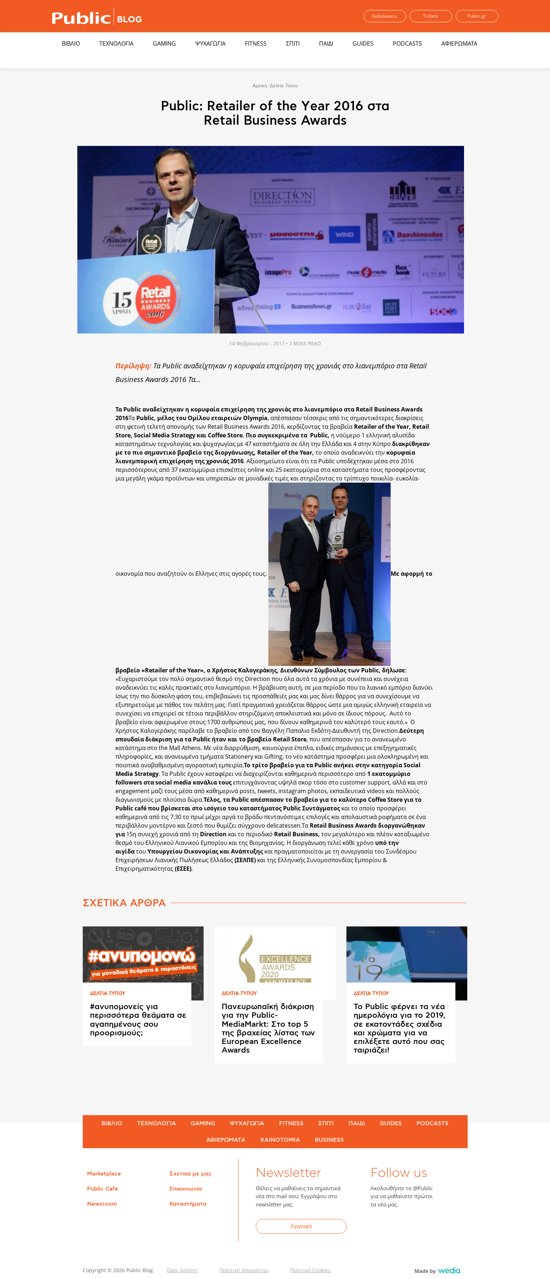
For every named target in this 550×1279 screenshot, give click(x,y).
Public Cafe (102, 1189)
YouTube (415, 1227)
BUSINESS (329, 1140)
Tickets (430, 16)
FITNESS (256, 43)
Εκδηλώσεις (384, 16)
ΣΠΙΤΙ (293, 43)
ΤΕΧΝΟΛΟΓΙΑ (116, 43)
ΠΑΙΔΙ (326, 43)
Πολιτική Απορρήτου (244, 1270)
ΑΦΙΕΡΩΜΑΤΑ (459, 43)
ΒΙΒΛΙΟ (71, 43)
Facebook (380, 1227)
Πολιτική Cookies (310, 1270)
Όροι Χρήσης (182, 1270)
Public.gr (476, 16)
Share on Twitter (93, 380)
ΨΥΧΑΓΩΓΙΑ (210, 43)
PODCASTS (407, 43)
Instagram (433, 1227)
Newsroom (102, 1204)
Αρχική (260, 86)
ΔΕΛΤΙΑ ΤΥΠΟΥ (107, 994)
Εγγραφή (301, 1226)
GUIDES (363, 43)
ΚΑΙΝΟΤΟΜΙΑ (280, 1140)
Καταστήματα (187, 1204)
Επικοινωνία (185, 1189)
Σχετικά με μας (190, 1174)
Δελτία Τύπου (284, 86)
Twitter (398, 1227)
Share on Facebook (93, 365)
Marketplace (104, 1174)
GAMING (164, 43)
